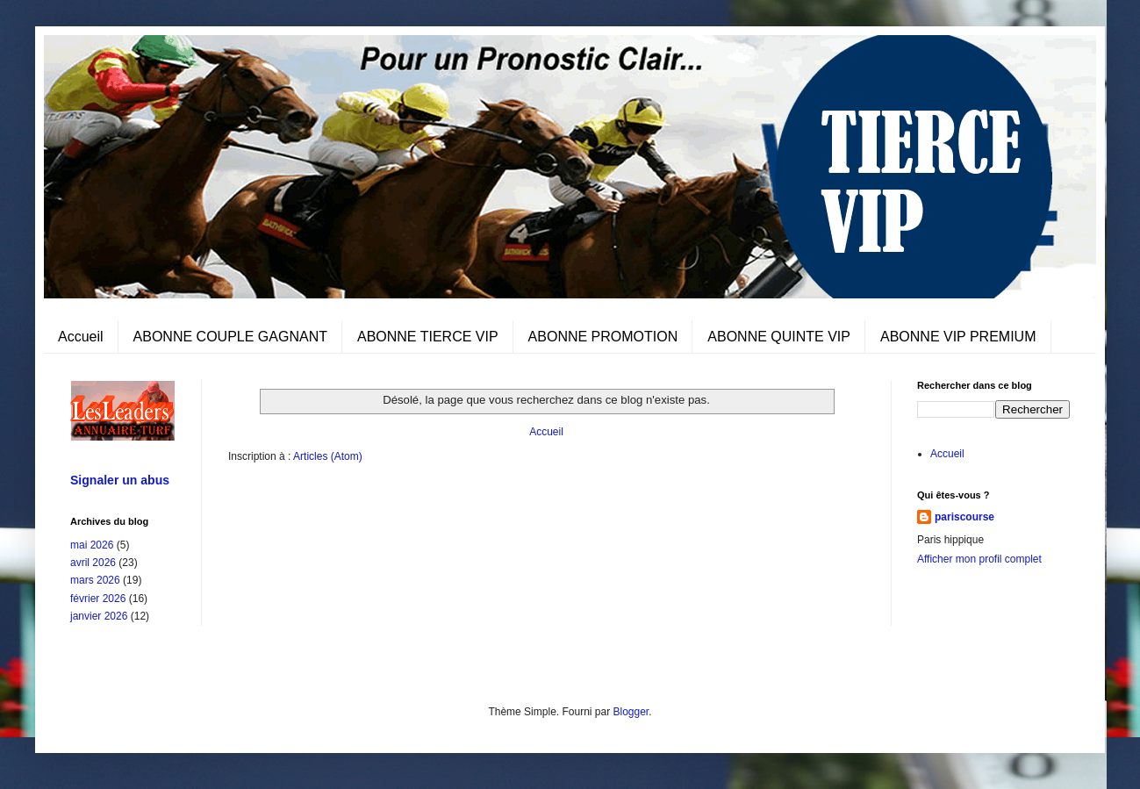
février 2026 (97, 598)
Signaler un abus (119, 480)
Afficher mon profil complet (979, 559)
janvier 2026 (98, 616)
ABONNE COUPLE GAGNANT (230, 336)
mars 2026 (95, 580)
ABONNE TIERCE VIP (427, 336)
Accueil (81, 336)
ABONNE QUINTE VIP (778, 336)
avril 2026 (93, 562)
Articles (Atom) (327, 456)
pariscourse (964, 517)
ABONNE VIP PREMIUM (958, 336)
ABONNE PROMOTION (603, 336)
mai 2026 (91, 545)
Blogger (631, 712)
